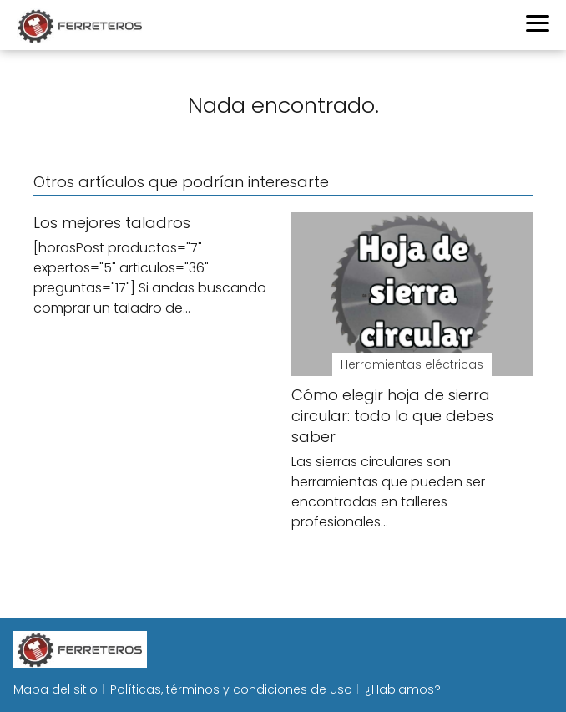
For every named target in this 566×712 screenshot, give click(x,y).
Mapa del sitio (55, 689)
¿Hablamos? (403, 689)
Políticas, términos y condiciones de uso (231, 689)
